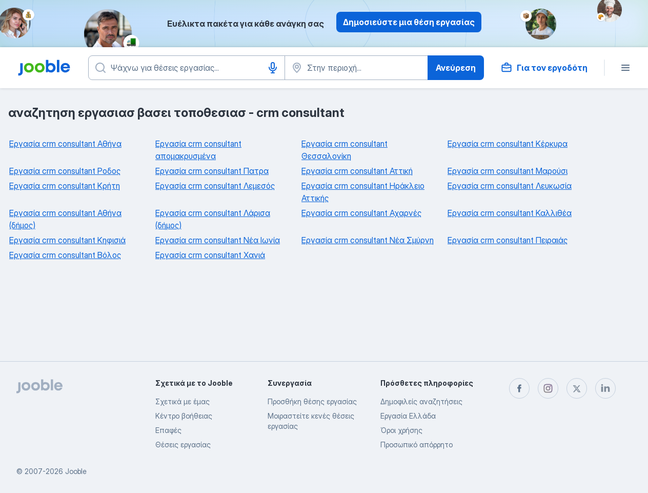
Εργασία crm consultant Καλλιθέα (510, 213)
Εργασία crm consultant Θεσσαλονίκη (344, 150)
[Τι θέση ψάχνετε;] (186, 67)
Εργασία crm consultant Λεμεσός (215, 186)
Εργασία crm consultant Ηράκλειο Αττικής (362, 192)
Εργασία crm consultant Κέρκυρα (508, 144)
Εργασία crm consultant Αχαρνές (361, 213)
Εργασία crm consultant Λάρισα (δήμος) (212, 219)
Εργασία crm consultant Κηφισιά (67, 240)
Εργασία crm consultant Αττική (357, 171)
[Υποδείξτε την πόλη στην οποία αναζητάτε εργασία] (356, 67)
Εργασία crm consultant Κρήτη (64, 186)
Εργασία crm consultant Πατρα (212, 171)
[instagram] (548, 388)
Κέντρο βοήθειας (183, 415)
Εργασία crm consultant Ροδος (64, 171)
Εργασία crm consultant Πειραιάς (508, 240)
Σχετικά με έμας (182, 401)
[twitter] (576, 388)
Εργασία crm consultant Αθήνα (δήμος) (65, 219)
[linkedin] (605, 388)
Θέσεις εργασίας (183, 444)
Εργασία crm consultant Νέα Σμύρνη (367, 240)
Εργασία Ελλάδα (408, 415)
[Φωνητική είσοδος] (272, 67)
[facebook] (519, 388)
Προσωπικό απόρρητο (416, 444)
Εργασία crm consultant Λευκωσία (510, 186)
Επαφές (168, 430)
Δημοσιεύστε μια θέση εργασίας (409, 22)
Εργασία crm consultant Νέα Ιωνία (217, 240)
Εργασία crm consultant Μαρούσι (508, 171)
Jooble (76, 471)
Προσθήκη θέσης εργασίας (312, 401)
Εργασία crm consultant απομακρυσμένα (198, 150)
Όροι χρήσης (401, 430)
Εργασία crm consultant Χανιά (210, 255)
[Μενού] (625, 67)
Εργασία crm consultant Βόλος (65, 255)
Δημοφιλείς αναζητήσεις (421, 401)
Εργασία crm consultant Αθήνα (65, 144)
